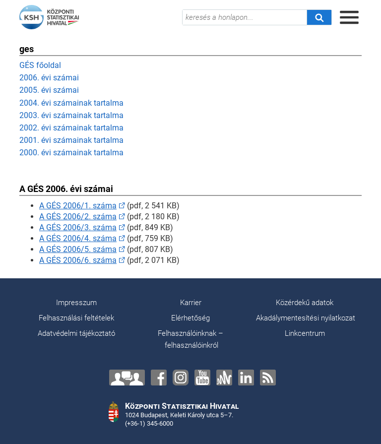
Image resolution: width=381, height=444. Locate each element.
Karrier (190, 302)
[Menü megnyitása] (349, 17)
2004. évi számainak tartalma (71, 103)
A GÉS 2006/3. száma (78, 227)
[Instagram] (181, 377)
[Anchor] (224, 377)
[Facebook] (159, 377)
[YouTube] (202, 377)
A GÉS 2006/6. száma (78, 260)
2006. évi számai (49, 77)
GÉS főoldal (40, 65)
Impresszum (76, 302)
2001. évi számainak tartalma (71, 140)
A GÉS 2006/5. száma (78, 249)
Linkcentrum (305, 333)
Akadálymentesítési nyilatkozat (305, 318)
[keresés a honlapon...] (245, 17)
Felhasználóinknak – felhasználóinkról (190, 339)
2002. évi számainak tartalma (71, 127)
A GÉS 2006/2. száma (78, 216)
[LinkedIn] (246, 377)
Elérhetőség (190, 318)
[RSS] (268, 377)
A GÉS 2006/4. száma (78, 238)
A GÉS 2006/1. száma (78, 205)
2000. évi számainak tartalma (71, 152)
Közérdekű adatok (304, 302)
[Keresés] (319, 17)
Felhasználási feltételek (76, 318)
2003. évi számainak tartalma (71, 115)
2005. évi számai (49, 90)
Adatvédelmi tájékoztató (76, 333)
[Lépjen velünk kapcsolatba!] (127, 377)
